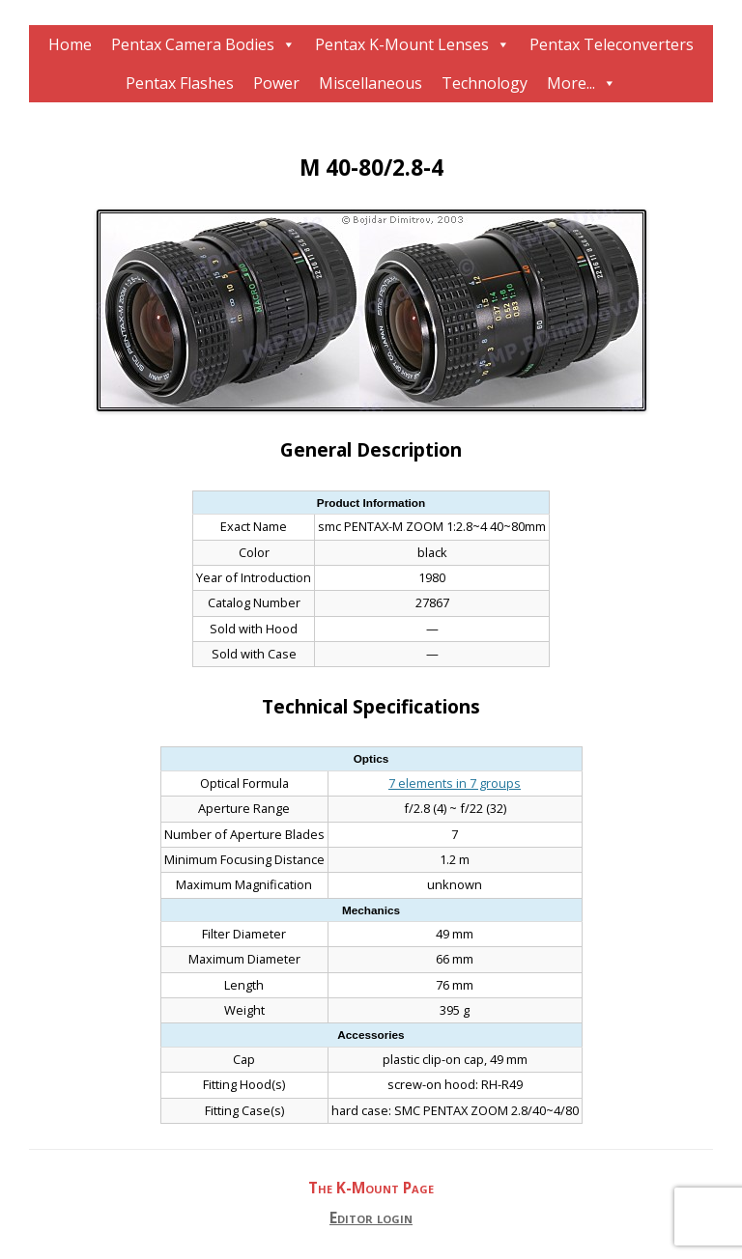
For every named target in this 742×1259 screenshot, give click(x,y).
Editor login (371, 1218)
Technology (485, 83)
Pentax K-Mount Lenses (402, 44)
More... (571, 83)
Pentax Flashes (180, 83)
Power (276, 83)
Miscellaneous (370, 83)
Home (70, 44)
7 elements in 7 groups (454, 783)
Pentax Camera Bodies (192, 44)
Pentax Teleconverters (611, 44)
